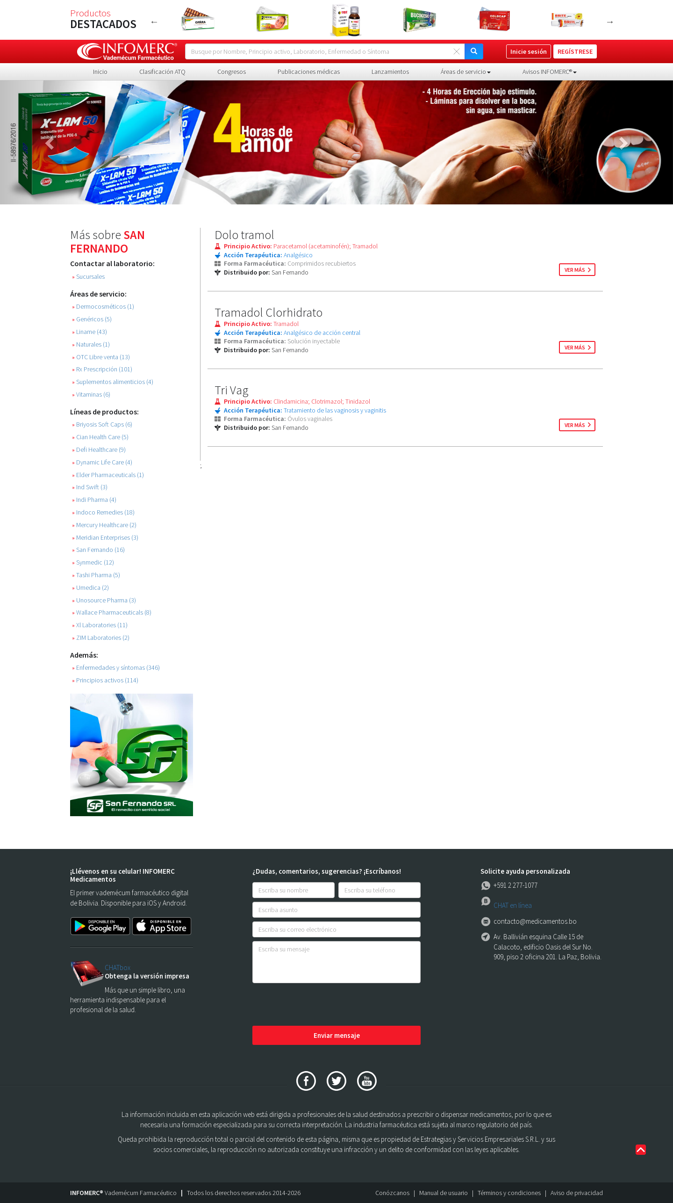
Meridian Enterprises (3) (105, 538)
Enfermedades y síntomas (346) (116, 668)
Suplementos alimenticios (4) (112, 382)
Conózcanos (392, 1193)
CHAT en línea (513, 905)
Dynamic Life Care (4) (102, 462)
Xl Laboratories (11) (100, 625)
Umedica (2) (90, 588)
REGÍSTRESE (575, 51)
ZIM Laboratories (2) (100, 638)
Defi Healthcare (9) (99, 450)
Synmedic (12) (93, 562)
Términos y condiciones (509, 1193)
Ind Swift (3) (89, 487)
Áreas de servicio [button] (466, 71)
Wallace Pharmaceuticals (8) (111, 612)
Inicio (100, 71)
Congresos (231, 71)
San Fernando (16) (98, 550)
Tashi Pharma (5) (96, 575)
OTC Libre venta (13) (101, 357)
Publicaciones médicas (309, 71)
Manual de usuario (443, 1193)
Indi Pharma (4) (94, 500)
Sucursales (88, 277)
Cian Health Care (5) (100, 437)
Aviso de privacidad (577, 1193)
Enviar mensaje (337, 1035)
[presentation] (323, 1005)
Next (610, 21)
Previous (154, 21)
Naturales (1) (91, 344)
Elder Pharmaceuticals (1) (108, 475)
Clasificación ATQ (162, 71)
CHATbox (117, 967)
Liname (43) (89, 332)
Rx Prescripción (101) (102, 369)
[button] (50, 142)
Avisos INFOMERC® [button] (550, 71)
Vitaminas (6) (91, 395)
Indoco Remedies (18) (103, 512)
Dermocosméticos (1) (103, 307)
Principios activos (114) (105, 680)
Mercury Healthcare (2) (104, 525)
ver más (575, 269)
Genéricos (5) (92, 319)
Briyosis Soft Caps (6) (102, 424)
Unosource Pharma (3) (104, 600)
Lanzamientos (390, 71)
